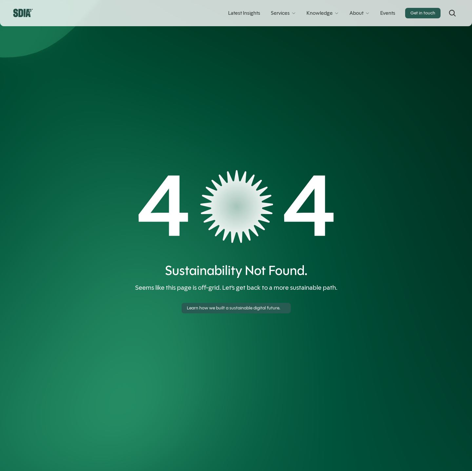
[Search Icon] (452, 13)
